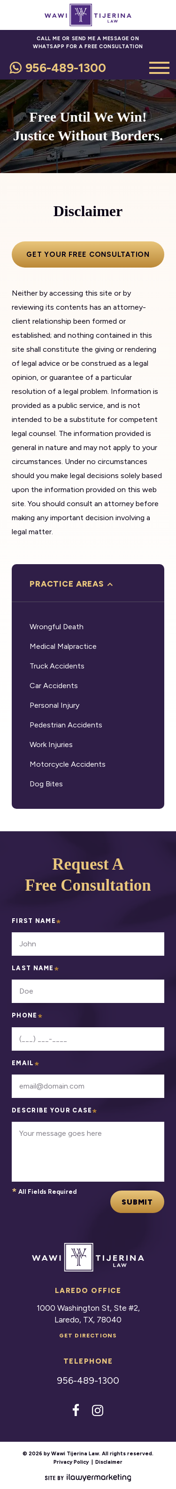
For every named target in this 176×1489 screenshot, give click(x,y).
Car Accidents (54, 685)
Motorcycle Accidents (68, 764)
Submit (137, 1202)
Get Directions (88, 1336)
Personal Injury (54, 705)
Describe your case (55, 1113)
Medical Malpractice (63, 646)
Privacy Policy (71, 1462)
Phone (27, 1018)
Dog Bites (46, 783)
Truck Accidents (57, 665)
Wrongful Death (57, 626)
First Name (36, 924)
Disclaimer (108, 1462)
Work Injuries (51, 744)
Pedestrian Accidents (66, 724)
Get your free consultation (88, 254)
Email (26, 1066)
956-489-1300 (65, 68)
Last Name (36, 971)
